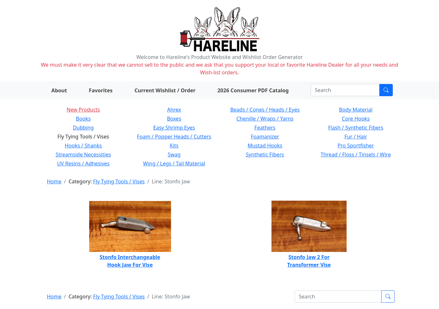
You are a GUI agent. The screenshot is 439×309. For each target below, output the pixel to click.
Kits (174, 145)
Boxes (174, 118)
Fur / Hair (355, 136)
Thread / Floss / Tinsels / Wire (356, 154)
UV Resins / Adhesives (83, 163)
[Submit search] (386, 90)
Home (54, 181)
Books (83, 118)
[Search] (345, 90)
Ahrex (174, 109)
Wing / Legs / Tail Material (174, 163)
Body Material (355, 109)
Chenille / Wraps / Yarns (265, 118)
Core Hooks (356, 118)
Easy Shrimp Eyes (174, 127)
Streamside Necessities (83, 154)
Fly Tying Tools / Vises (119, 181)
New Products (83, 109)
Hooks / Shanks (83, 145)
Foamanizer (265, 136)
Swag (174, 154)
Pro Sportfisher (356, 145)
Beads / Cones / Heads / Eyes (264, 109)
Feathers (264, 127)
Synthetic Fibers (265, 154)
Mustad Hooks (264, 145)
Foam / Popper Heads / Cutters (174, 136)
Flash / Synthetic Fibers (355, 127)
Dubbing (83, 127)
